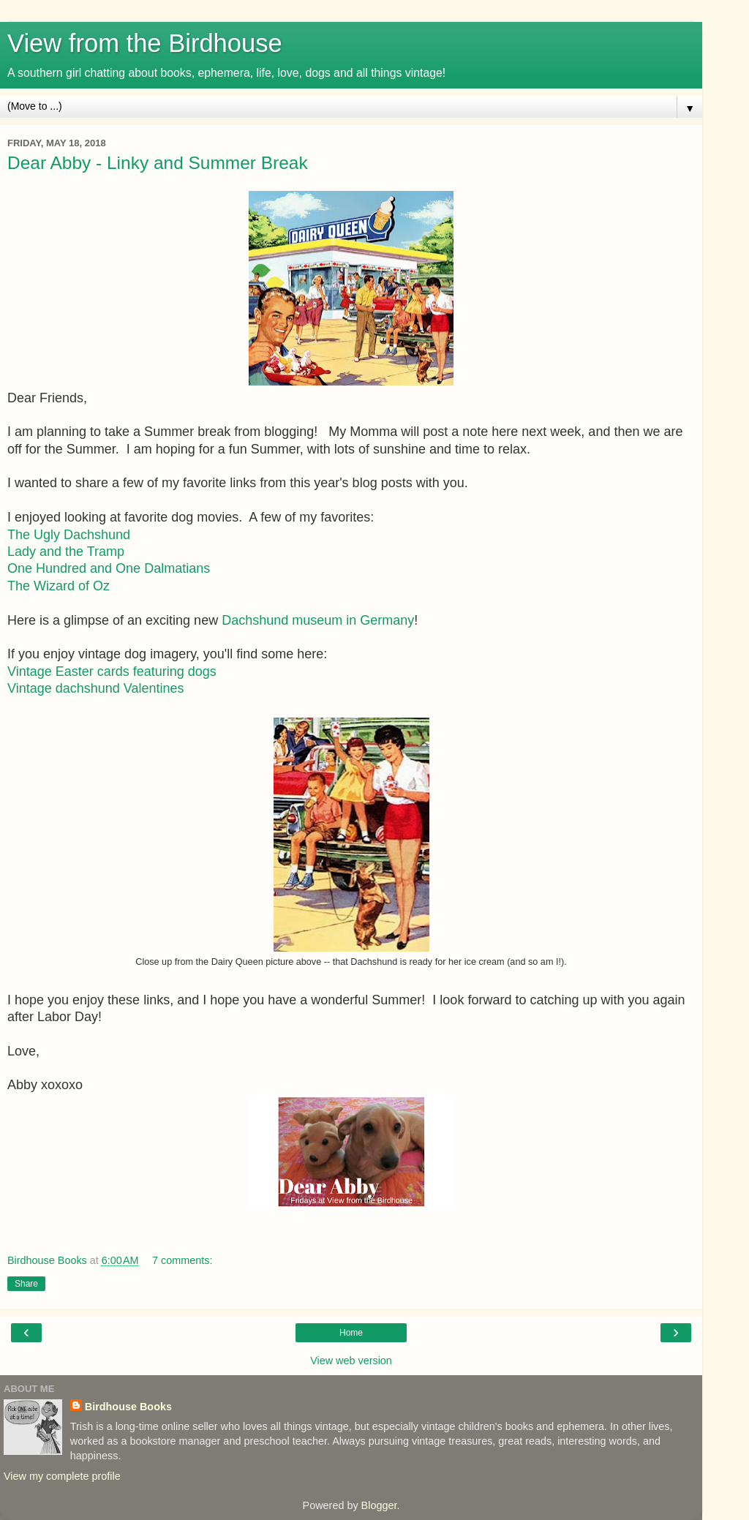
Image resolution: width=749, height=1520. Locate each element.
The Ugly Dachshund (68, 534)
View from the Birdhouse (144, 43)
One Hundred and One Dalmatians (108, 568)
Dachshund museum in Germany (318, 620)
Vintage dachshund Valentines (95, 688)
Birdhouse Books (128, 1406)
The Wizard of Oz (58, 586)
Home (351, 1333)
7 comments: (182, 1260)
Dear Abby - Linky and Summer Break (157, 163)
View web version (351, 1360)
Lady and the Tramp (65, 551)
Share (26, 1284)
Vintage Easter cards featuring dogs (112, 671)
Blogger (379, 1505)
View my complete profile (62, 1476)
